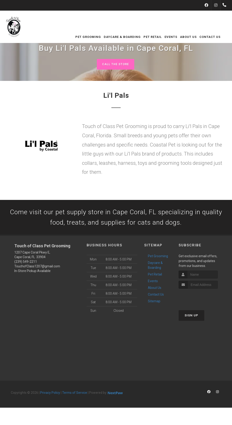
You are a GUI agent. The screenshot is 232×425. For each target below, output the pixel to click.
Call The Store (115, 64)
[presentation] (203, 298)
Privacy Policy (50, 394)
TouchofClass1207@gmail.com (37, 268)
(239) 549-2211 (25, 263)
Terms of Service (74, 394)
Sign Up (191, 316)
